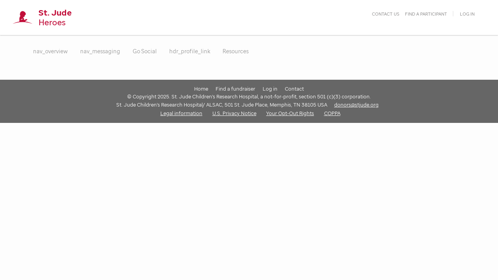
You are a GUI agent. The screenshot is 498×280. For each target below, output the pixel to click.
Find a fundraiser (235, 88)
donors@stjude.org (356, 104)
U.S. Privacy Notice (234, 113)
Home (201, 88)
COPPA (332, 113)
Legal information (181, 113)
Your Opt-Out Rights (290, 113)
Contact (294, 88)
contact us (385, 14)
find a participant (426, 14)
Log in (467, 14)
